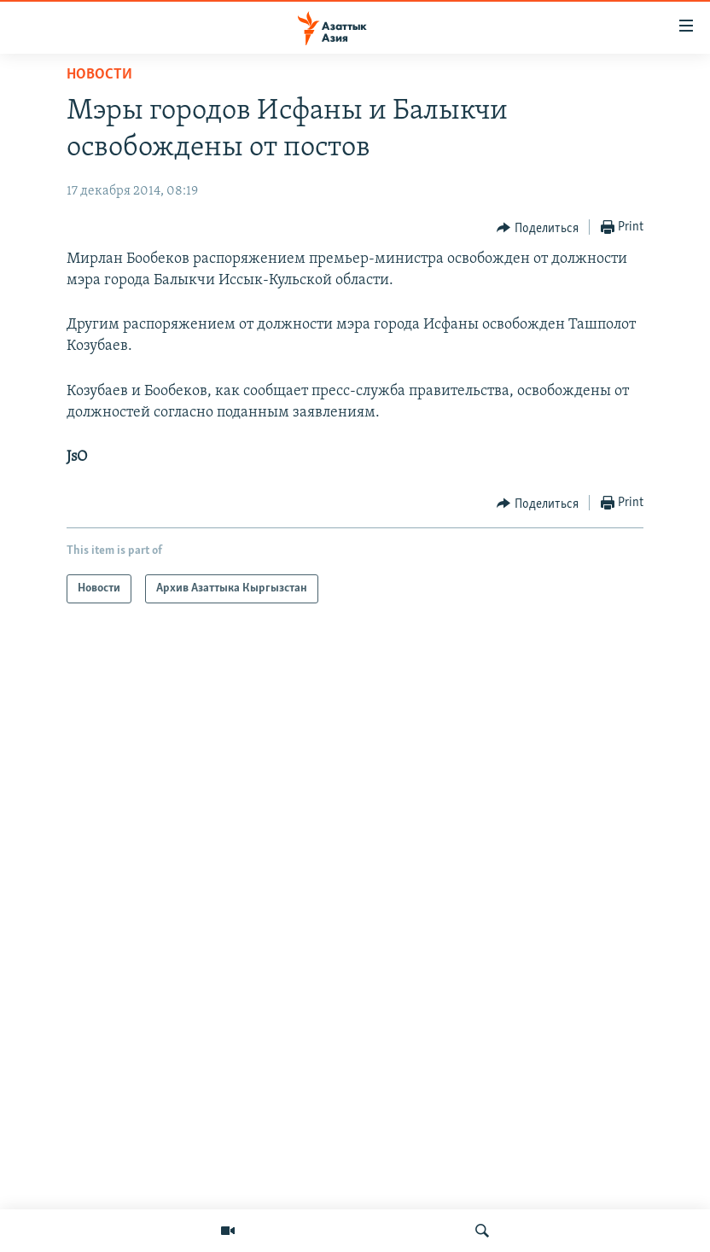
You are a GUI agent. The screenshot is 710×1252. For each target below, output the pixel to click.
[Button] (538, 227)
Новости (99, 75)
